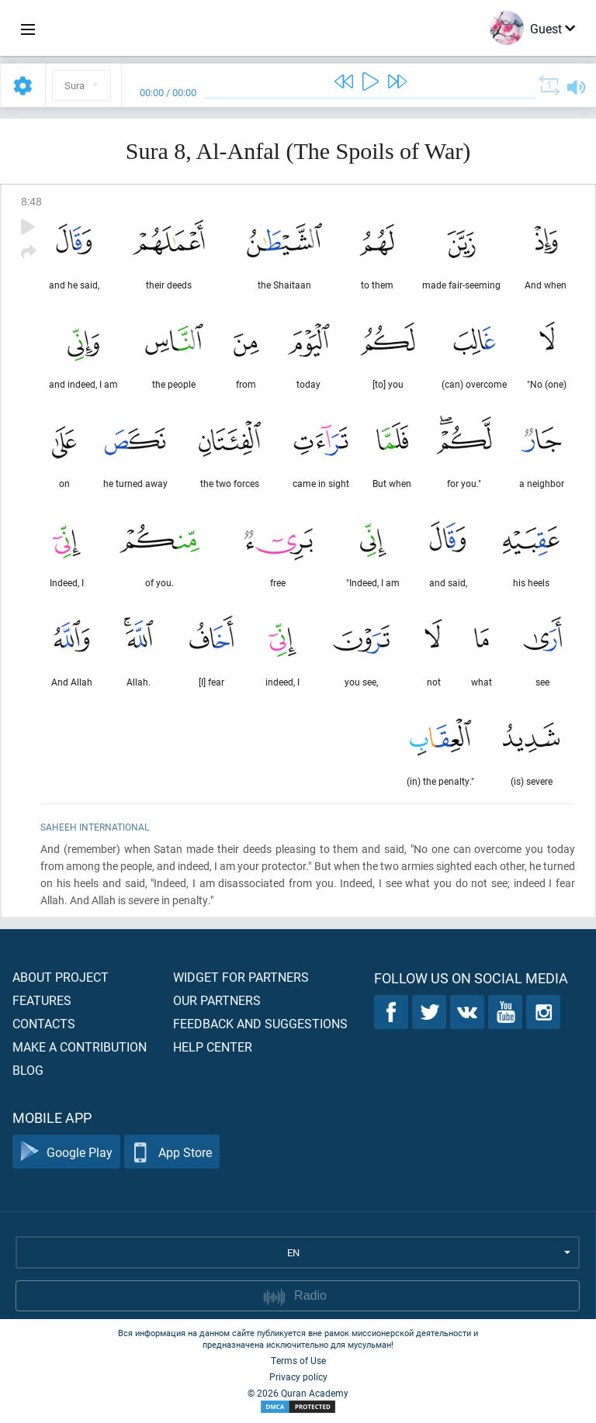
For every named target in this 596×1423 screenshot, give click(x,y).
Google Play (66, 1152)
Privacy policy (298, 1376)
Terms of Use (298, 1360)
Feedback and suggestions (260, 1023)
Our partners (217, 1000)
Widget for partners (241, 977)
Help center (212, 1046)
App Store (172, 1152)
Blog (27, 1070)
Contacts (43, 1023)
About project (60, 977)
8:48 (31, 201)
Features (41, 1000)
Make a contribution (79, 1046)
